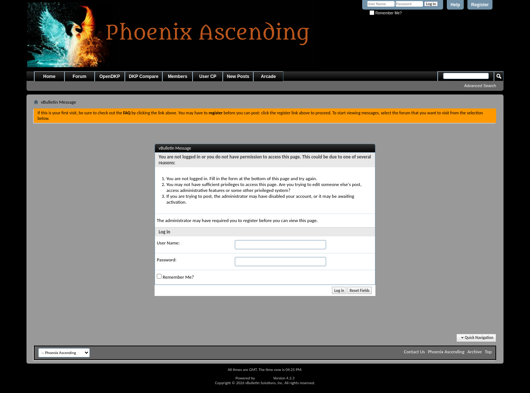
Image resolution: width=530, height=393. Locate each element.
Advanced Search (480, 85)
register (250, 220)
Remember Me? (386, 13)
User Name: (168, 243)
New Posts (238, 76)
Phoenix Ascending (446, 351)
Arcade (268, 76)
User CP (207, 76)
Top (488, 351)
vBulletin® (264, 378)
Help (455, 4)
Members (177, 76)
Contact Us (414, 351)
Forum (79, 76)
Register (480, 4)
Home (49, 76)
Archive (474, 351)
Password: (166, 259)
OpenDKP (109, 76)
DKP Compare (143, 76)
